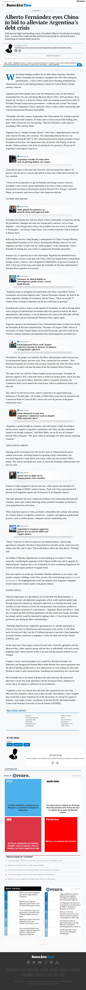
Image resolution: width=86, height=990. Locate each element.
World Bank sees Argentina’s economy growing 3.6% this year (67, 721)
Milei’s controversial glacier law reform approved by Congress (32, 721)
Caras (22, 970)
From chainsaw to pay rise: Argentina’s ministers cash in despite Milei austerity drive (36, 415)
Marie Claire (32, 970)
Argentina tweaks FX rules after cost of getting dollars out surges (33, 160)
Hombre (63, 970)
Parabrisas (74, 970)
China (10, 745)
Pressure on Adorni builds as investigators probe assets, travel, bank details (34, 281)
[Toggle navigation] (3, 5)
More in (16, 776)
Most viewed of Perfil (63, 890)
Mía (61, 975)
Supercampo (28, 975)
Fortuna (54, 970)
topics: (9, 742)
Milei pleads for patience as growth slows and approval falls (33, 210)
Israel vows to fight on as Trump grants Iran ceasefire (31, 476)
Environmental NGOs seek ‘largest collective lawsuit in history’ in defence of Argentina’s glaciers (36, 347)
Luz (55, 975)
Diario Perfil (12, 970)
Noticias (44, 970)
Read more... (24, 156)
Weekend (39, 975)
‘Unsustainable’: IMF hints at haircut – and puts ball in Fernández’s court (35, 861)
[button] (79, 64)
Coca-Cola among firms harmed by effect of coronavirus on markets (34, 870)
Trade (27, 745)
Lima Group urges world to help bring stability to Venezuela (31, 874)
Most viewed (13, 888)
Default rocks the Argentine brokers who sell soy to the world (31, 879)
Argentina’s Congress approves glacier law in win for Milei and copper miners (32, 531)
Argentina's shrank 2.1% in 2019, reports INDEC (26, 865)
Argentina (18, 745)
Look (49, 975)
